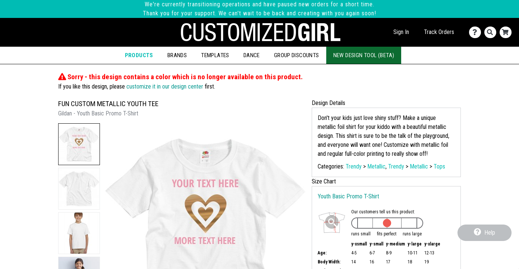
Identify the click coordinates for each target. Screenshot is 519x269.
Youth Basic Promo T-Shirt (348, 196)
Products (139, 55)
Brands (177, 55)
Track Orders (439, 31)
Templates (215, 55)
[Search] (492, 32)
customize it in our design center (164, 86)
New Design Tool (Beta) (363, 55)
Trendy (354, 166)
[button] (79, 144)
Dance (251, 55)
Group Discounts (296, 55)
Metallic (376, 166)
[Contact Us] (476, 32)
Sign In (401, 31)
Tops (439, 166)
